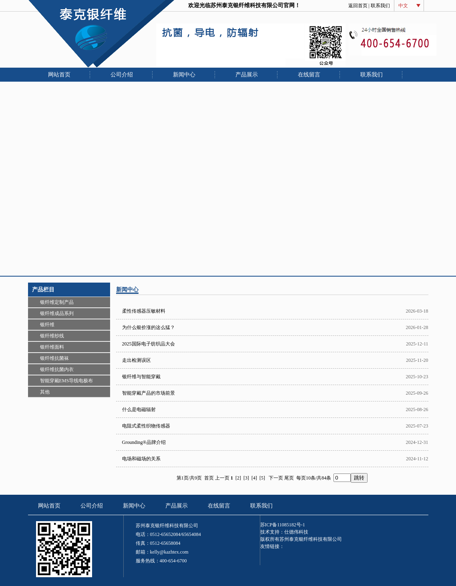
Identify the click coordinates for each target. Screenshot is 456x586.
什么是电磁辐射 (139, 409)
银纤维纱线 (52, 336)
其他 (45, 392)
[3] (246, 478)
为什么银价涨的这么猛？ (148, 327)
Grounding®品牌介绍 (144, 442)
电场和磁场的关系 (141, 459)
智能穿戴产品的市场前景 (148, 393)
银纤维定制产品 (57, 302)
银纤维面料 (52, 347)
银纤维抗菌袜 (54, 358)
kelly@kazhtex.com (169, 552)
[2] (238, 478)
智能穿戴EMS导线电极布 (66, 380)
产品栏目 (43, 290)
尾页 (289, 478)
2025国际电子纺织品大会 (148, 344)
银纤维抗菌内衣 (57, 369)
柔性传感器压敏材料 (143, 311)
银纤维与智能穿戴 (141, 376)
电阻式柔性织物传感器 (146, 426)
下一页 (276, 478)
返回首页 (358, 5)
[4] (254, 478)
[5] (262, 478)
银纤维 (47, 324)
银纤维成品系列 (57, 313)
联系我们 (380, 5)
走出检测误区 (136, 360)
